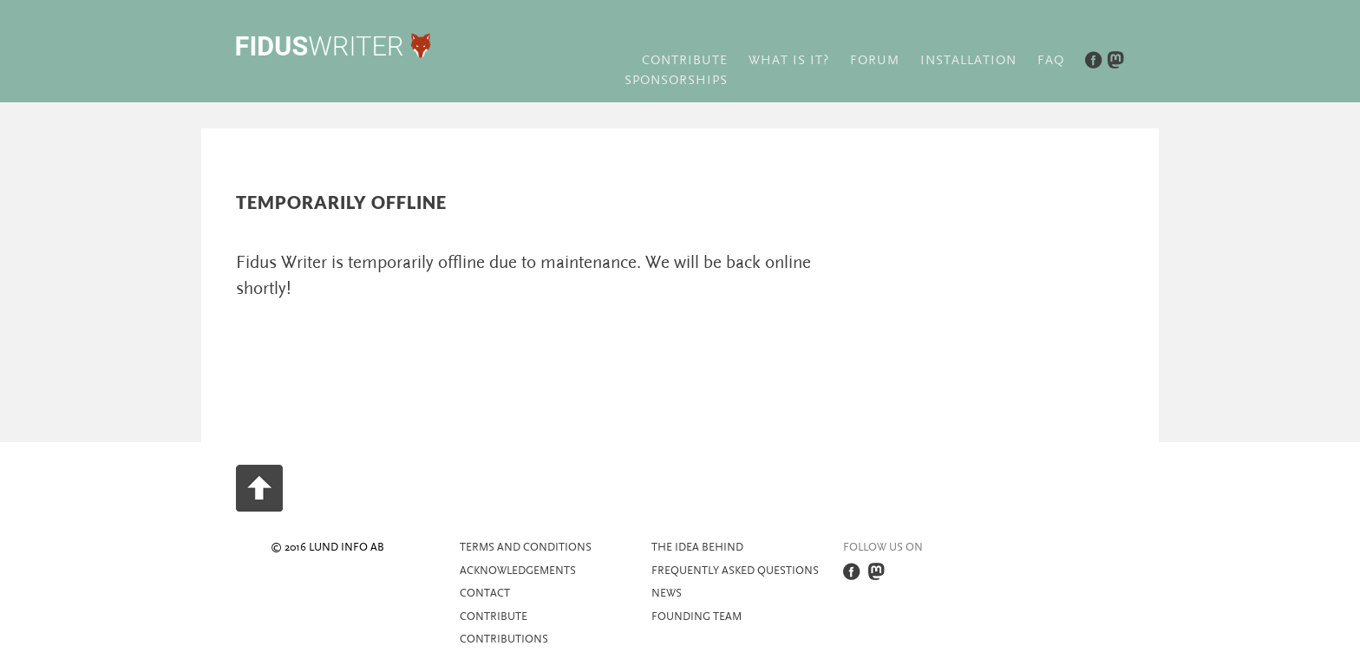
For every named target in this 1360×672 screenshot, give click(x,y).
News (666, 593)
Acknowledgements (518, 570)
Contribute (685, 60)
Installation (968, 60)
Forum (874, 60)
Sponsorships (676, 80)
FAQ (1050, 60)
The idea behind (697, 547)
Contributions (504, 639)
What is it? (789, 60)
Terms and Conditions (526, 547)
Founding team (696, 616)
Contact (485, 593)
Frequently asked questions (735, 570)
